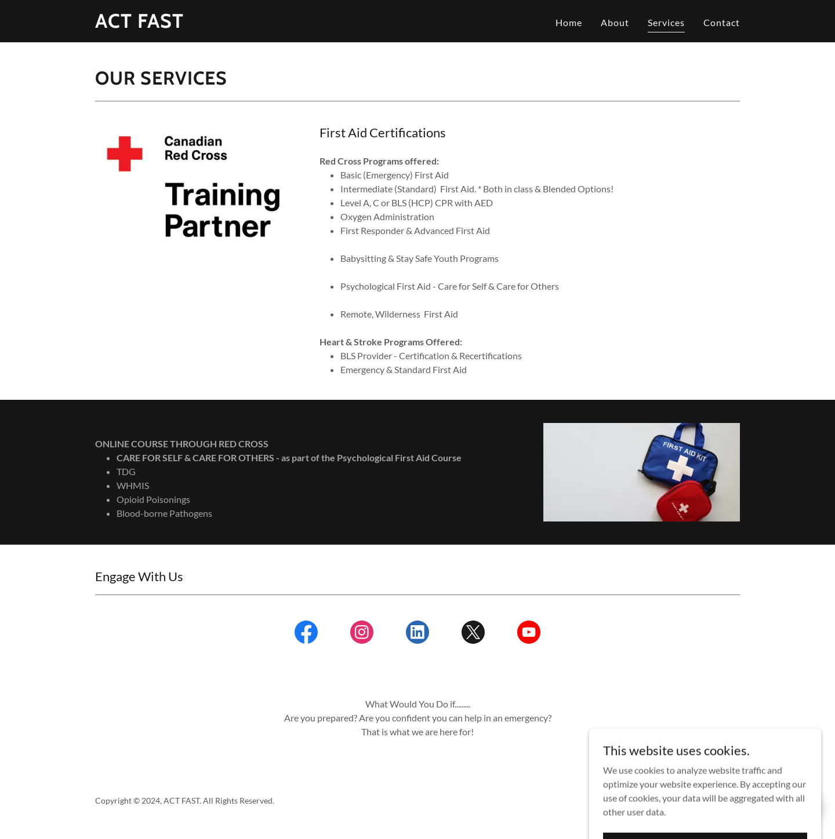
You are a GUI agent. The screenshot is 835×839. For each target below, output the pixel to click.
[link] (139, 24)
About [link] (615, 22)
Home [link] (569, 22)
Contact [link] (721, 22)
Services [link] (666, 22)
